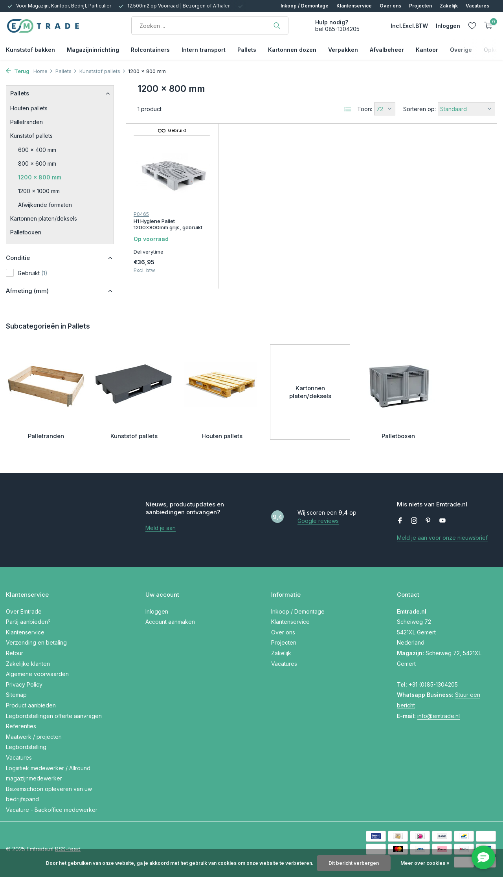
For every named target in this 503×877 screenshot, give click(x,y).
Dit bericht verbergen (354, 863)
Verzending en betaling (36, 642)
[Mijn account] (448, 25)
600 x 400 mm (37, 149)
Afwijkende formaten (45, 204)
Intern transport (204, 49)
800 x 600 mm (37, 163)
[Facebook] (400, 521)
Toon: (364, 109)
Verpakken (343, 49)
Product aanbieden (31, 705)
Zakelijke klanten (28, 663)
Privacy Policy (24, 684)
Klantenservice (354, 6)
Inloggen (156, 611)
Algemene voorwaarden (37, 674)
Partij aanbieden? (28, 621)
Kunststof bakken (30, 49)
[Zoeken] (209, 25)
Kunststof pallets (102, 71)
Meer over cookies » (425, 863)
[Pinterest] (428, 521)
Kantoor (427, 49)
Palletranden (26, 122)
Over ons (390, 6)
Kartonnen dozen (292, 49)
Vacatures (477, 6)
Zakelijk (449, 6)
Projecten (420, 6)
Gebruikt (27, 273)
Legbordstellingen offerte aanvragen (54, 716)
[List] (347, 109)
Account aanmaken (170, 621)
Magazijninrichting (93, 49)
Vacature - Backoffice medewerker (51, 809)
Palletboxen (25, 232)
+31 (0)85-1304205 (433, 684)
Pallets (246, 49)
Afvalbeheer (387, 49)
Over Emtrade (24, 611)
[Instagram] (414, 521)
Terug (17, 71)
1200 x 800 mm (39, 177)
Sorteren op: (419, 109)
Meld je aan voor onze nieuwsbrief (442, 537)
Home (43, 71)
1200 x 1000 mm (39, 191)
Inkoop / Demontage (305, 6)
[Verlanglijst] (472, 25)
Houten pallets (29, 108)
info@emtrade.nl (438, 716)
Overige (461, 49)
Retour (14, 653)
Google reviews (318, 520)
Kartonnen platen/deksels (43, 218)
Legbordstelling (26, 747)
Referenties (21, 726)
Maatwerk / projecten (34, 736)
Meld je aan (160, 527)
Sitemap (16, 694)
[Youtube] (442, 521)
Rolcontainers (150, 49)
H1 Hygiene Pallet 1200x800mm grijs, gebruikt (168, 224)
